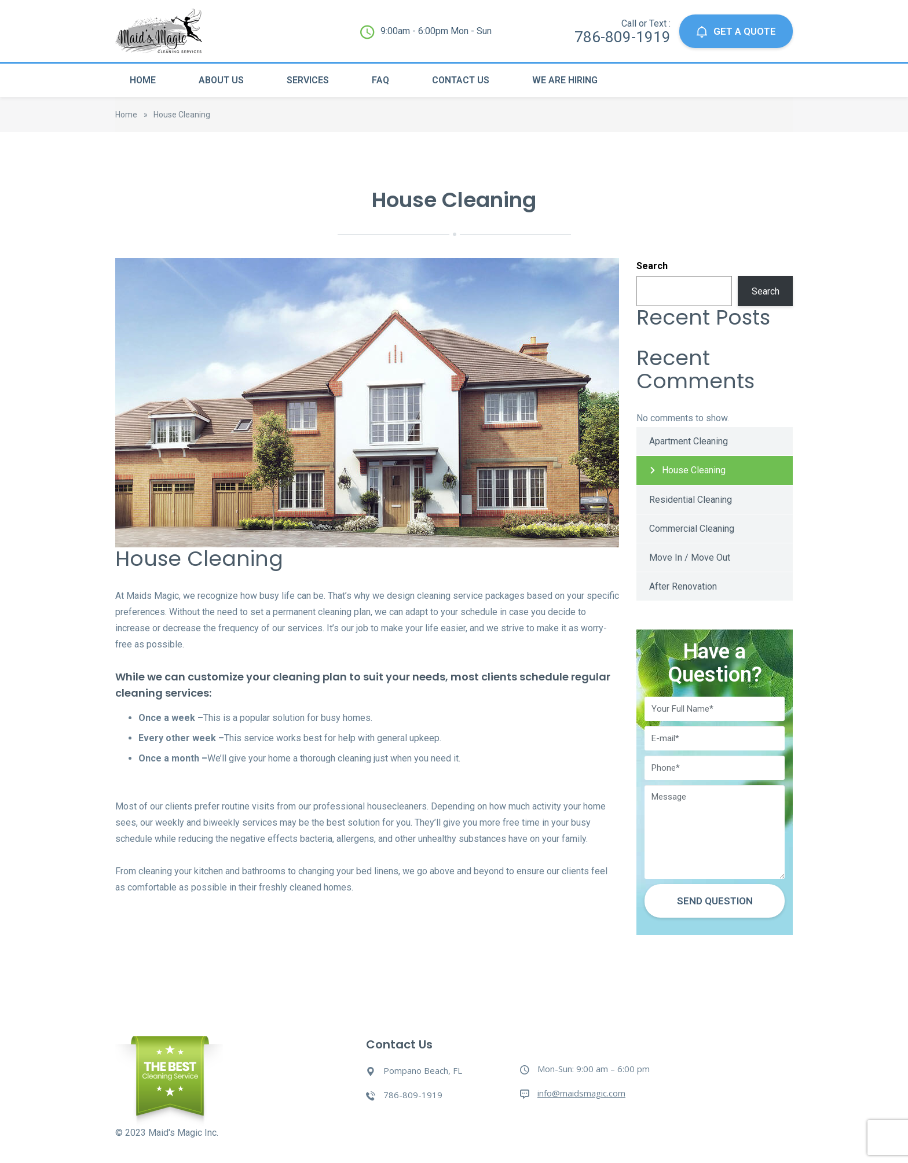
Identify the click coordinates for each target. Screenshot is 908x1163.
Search (652, 265)
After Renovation (683, 586)
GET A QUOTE (736, 31)
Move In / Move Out (689, 557)
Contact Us (460, 80)
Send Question (715, 901)
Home (143, 80)
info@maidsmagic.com (581, 1093)
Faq (380, 80)
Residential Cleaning (690, 499)
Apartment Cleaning (688, 441)
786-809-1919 (622, 37)
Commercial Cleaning (691, 528)
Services (308, 80)
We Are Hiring (565, 80)
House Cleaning (694, 470)
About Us (221, 80)
